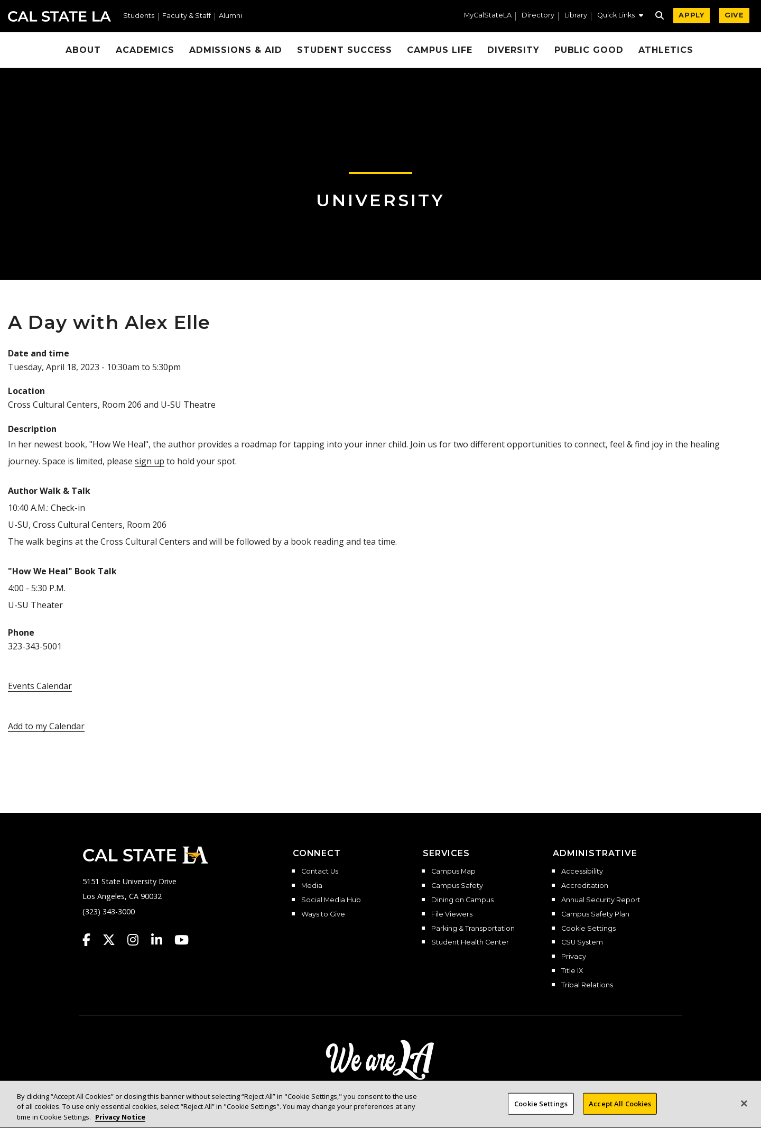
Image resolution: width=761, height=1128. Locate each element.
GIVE (734, 15)
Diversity (513, 50)
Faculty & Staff (186, 16)
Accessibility (582, 871)
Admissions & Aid (235, 50)
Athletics (665, 50)
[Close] (744, 1114)
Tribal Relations (587, 985)
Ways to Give (323, 914)
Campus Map (453, 871)
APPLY (691, 15)
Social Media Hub (331, 900)
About (83, 50)
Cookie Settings (588, 928)
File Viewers (451, 914)
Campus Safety (457, 885)
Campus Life (439, 50)
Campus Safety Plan (595, 914)
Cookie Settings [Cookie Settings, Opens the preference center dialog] (541, 1115)
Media (311, 885)
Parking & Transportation (473, 928)
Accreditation (584, 885)
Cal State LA (59, 16)
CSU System (582, 942)
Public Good (589, 50)
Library (575, 15)
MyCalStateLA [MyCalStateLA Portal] (488, 15)
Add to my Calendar (46, 726)
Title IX (572, 971)
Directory (538, 15)
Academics (145, 50)
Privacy (573, 956)
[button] (620, 16)
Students (138, 16)
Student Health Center (470, 942)
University (380, 200)
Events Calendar (40, 686)
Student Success (344, 50)
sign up (149, 461)
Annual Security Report (601, 900)
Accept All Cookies (620, 1115)
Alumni (230, 16)
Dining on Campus (462, 900)
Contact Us (319, 871)
